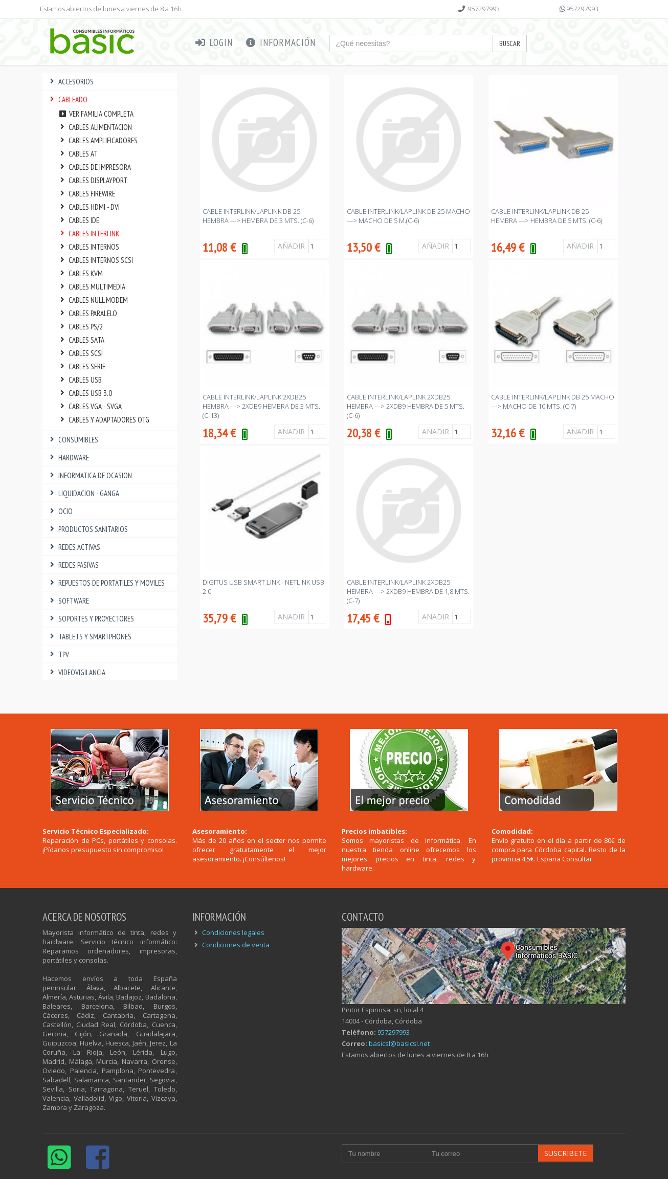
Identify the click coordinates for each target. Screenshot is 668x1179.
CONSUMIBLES (73, 439)
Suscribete (565, 1153)
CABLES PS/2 (80, 326)
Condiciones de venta (236, 944)
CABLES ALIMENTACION (95, 127)
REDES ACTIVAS (74, 547)
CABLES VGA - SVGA (90, 406)
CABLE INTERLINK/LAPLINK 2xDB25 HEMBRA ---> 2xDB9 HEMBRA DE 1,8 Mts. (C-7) (408, 591)
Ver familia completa (95, 114)
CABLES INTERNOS (88, 247)
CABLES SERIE (81, 366)
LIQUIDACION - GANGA (83, 493)
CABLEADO (67, 99)
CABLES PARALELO (87, 313)
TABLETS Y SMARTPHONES (89, 636)
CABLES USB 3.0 (85, 393)
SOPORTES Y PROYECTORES (91, 619)
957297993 (483, 8)
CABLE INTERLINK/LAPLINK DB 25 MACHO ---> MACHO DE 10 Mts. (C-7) (552, 401)
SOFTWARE (68, 601)
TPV (58, 654)
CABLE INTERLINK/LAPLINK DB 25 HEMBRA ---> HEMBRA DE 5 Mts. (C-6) (546, 216)
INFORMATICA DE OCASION (90, 475)
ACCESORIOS (71, 81)
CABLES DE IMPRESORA (94, 167)
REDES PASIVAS (73, 565)
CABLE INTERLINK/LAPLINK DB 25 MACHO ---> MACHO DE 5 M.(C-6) (408, 216)
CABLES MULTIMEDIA (91, 287)
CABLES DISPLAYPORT (92, 180)
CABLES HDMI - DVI (89, 207)
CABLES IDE (78, 220)
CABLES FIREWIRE (86, 193)
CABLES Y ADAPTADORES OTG (103, 420)
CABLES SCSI (80, 353)
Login (213, 42)
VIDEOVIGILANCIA (76, 672)
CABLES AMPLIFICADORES (98, 140)
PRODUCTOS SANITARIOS (88, 529)
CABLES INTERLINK (88, 233)
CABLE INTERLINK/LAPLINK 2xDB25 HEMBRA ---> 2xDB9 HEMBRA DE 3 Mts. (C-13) (261, 406)
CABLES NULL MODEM (93, 300)
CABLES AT (78, 154)
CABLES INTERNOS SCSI (95, 260)
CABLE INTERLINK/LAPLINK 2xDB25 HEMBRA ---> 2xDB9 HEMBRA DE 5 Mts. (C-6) (405, 406)
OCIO (60, 511)
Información (280, 42)
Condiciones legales (233, 932)
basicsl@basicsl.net (399, 1043)
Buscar (509, 43)
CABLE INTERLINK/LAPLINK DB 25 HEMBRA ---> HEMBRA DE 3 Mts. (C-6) (258, 216)
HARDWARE (68, 457)
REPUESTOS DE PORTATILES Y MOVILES (106, 583)
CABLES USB (80, 380)
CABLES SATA (81, 340)
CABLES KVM (80, 273)
